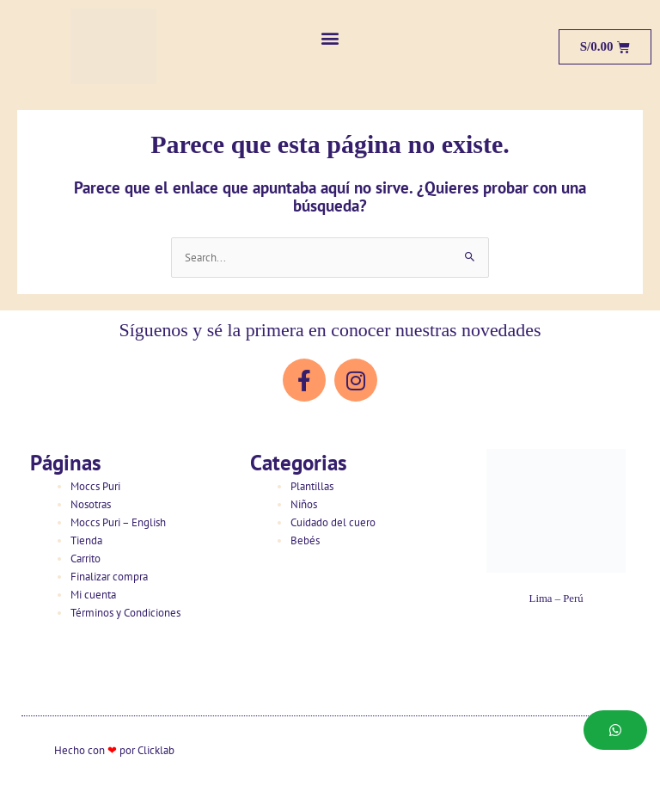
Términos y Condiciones (125, 612)
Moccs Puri (95, 486)
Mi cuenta (93, 594)
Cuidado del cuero (333, 522)
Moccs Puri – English (118, 522)
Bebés (305, 540)
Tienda (86, 540)
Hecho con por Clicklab (114, 750)
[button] (330, 38)
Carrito (85, 558)
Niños (303, 504)
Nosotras (90, 504)
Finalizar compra (109, 576)
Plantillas (311, 486)
